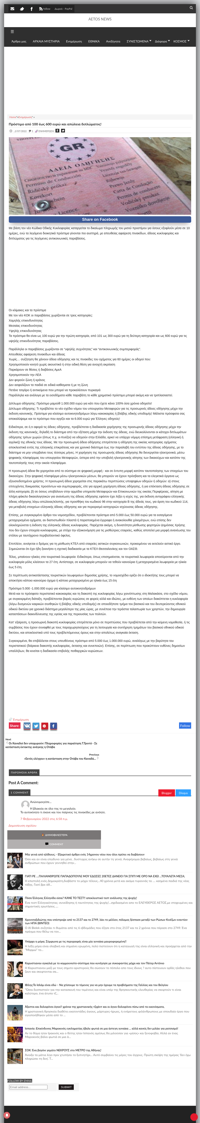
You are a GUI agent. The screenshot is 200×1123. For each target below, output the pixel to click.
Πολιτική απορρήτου (89, 1115)
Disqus (183, 781)
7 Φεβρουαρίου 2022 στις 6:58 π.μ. (44, 807)
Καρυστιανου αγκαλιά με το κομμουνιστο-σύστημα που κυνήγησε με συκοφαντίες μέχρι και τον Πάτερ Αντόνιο (94, 942)
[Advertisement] (100, 80)
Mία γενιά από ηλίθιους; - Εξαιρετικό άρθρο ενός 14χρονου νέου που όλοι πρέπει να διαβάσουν (85, 833)
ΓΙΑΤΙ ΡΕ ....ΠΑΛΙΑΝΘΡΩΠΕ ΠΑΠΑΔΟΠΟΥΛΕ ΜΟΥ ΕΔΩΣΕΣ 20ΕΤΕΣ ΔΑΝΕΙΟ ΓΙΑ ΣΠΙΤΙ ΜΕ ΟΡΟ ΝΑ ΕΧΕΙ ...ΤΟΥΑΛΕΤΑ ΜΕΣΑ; (105, 855)
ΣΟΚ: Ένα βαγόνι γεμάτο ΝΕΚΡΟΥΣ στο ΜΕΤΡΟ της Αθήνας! (63, 1029)
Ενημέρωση (21, 719)
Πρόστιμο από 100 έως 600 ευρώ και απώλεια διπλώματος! (55, 124)
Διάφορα (161, 41)
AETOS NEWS (100, 19)
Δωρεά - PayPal (63, 8)
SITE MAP (70, 1115)
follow (44, 9)
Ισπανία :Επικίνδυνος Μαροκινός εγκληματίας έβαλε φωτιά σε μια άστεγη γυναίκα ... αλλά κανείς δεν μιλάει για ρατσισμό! (101, 1007)
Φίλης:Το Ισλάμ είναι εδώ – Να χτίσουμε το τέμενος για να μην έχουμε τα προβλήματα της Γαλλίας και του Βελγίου (96, 964)
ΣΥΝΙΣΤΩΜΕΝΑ (138, 41)
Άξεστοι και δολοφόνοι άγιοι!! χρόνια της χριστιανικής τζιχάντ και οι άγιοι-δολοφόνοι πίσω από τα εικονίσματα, (95, 985)
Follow (185, 725)
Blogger (167, 781)
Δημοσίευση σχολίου (22, 813)
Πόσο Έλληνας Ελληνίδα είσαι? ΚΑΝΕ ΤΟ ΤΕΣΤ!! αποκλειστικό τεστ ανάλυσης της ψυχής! (81, 877)
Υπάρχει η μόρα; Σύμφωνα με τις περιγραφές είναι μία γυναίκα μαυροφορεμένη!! (75, 920)
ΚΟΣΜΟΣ (180, 41)
